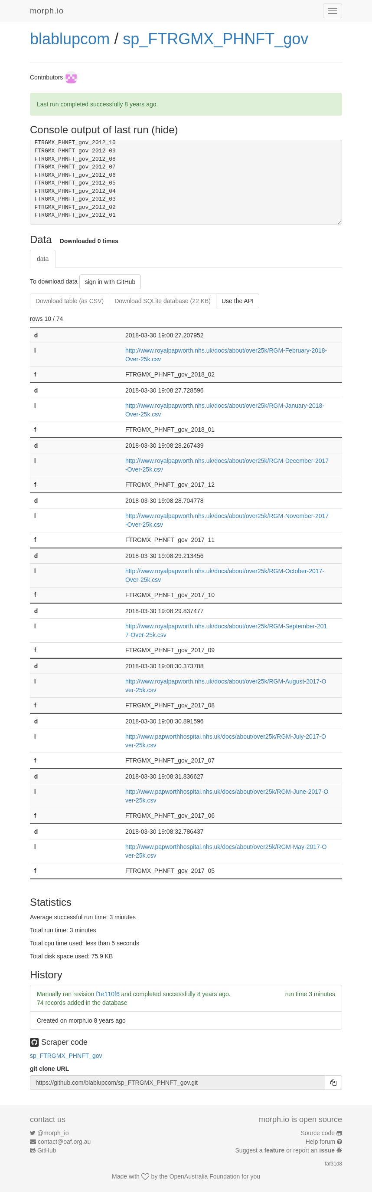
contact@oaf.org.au (64, 1141)
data (43, 258)
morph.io (47, 11)
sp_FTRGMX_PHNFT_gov (215, 39)
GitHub (46, 1150)
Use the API (238, 300)
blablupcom (70, 39)
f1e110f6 (108, 994)
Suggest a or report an (285, 1150)
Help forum (320, 1141)
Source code (318, 1132)
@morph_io (53, 1132)
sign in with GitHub (110, 281)
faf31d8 (333, 1164)
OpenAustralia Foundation (205, 1176)
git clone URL (49, 1068)
